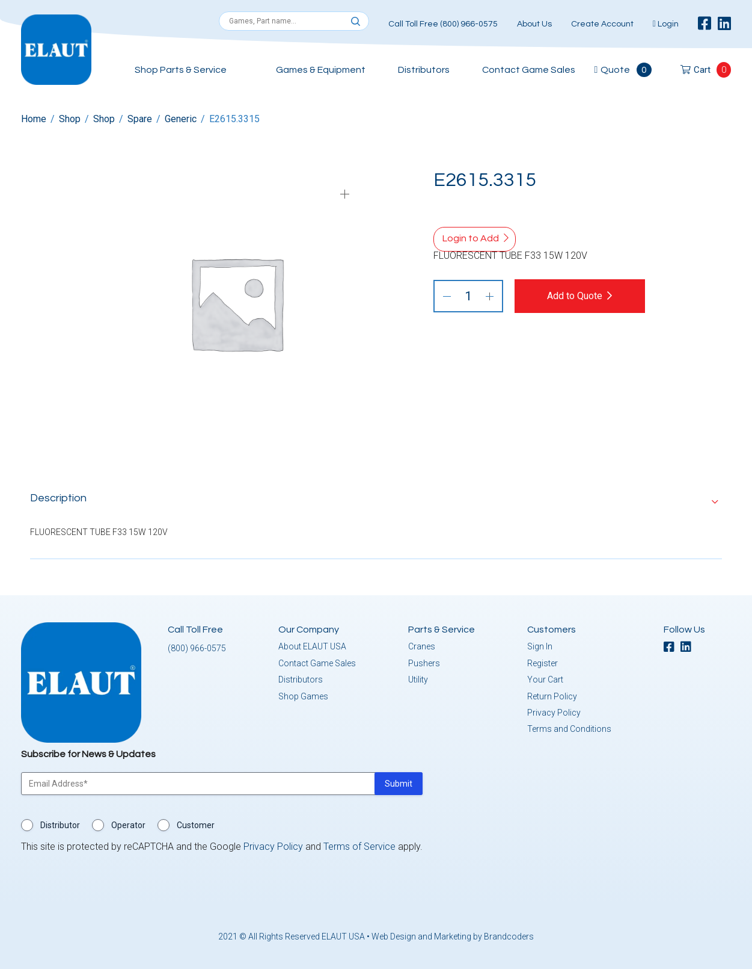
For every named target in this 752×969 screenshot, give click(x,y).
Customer (196, 825)
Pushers (424, 663)
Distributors (424, 70)
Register (542, 663)
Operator (128, 825)
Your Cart (545, 679)
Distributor (60, 825)
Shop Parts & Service (181, 70)
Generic (181, 119)
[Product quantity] (468, 296)
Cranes (421, 646)
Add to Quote (576, 296)
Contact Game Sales (528, 70)
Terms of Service (359, 846)
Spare (139, 119)
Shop (70, 119)
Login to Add (470, 238)
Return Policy (552, 696)
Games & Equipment (320, 70)
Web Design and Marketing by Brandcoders (452, 936)
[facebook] (704, 24)
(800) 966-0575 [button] (197, 648)
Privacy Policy (554, 712)
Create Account (602, 24)
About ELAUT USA (312, 646)
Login (666, 24)
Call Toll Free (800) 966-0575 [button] (443, 24)
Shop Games (303, 696)
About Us (534, 24)
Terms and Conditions (569, 729)
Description (58, 498)
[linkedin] (724, 24)
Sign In (539, 646)
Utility (418, 679)
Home (33, 119)
